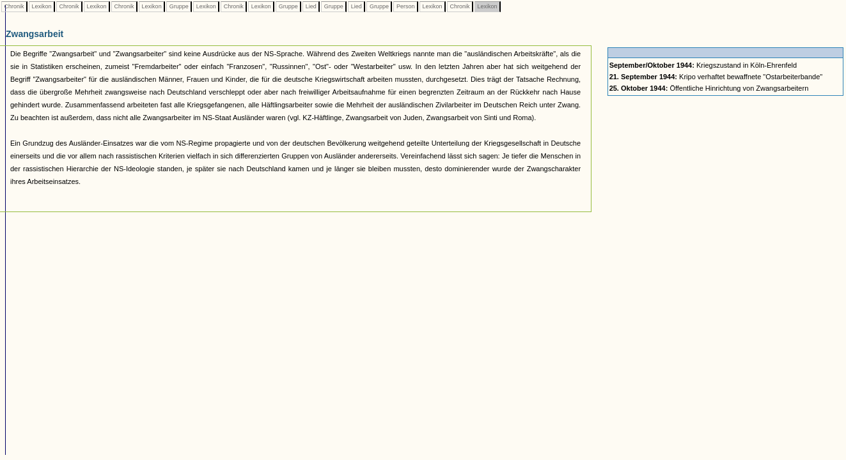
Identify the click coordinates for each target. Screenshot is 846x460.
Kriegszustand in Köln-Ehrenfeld (703, 65)
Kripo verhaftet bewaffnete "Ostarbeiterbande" (716, 76)
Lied (311, 6)
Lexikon (41, 6)
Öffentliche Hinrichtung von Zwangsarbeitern (709, 88)
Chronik (14, 6)
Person (405, 6)
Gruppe (179, 6)
